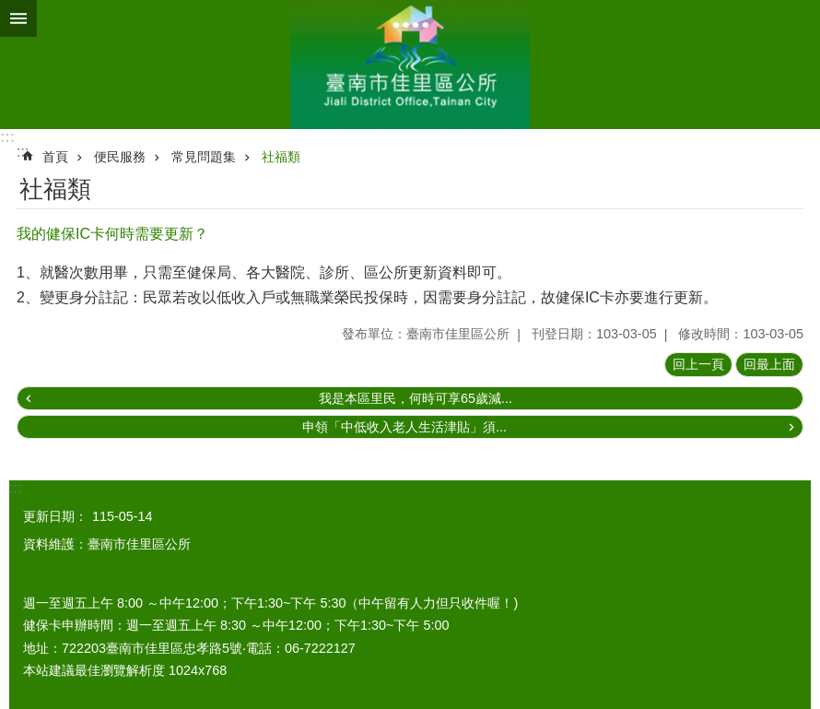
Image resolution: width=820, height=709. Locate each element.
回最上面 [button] (769, 364)
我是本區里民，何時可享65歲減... (415, 398)
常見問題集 (203, 156)
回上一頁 (698, 364)
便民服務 (120, 156)
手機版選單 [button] (18, 18)
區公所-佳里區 (410, 64)
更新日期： (55, 516)
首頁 (55, 156)
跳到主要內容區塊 (9, 9)
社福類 (281, 156)
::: (7, 137)
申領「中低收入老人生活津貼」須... (404, 426)
